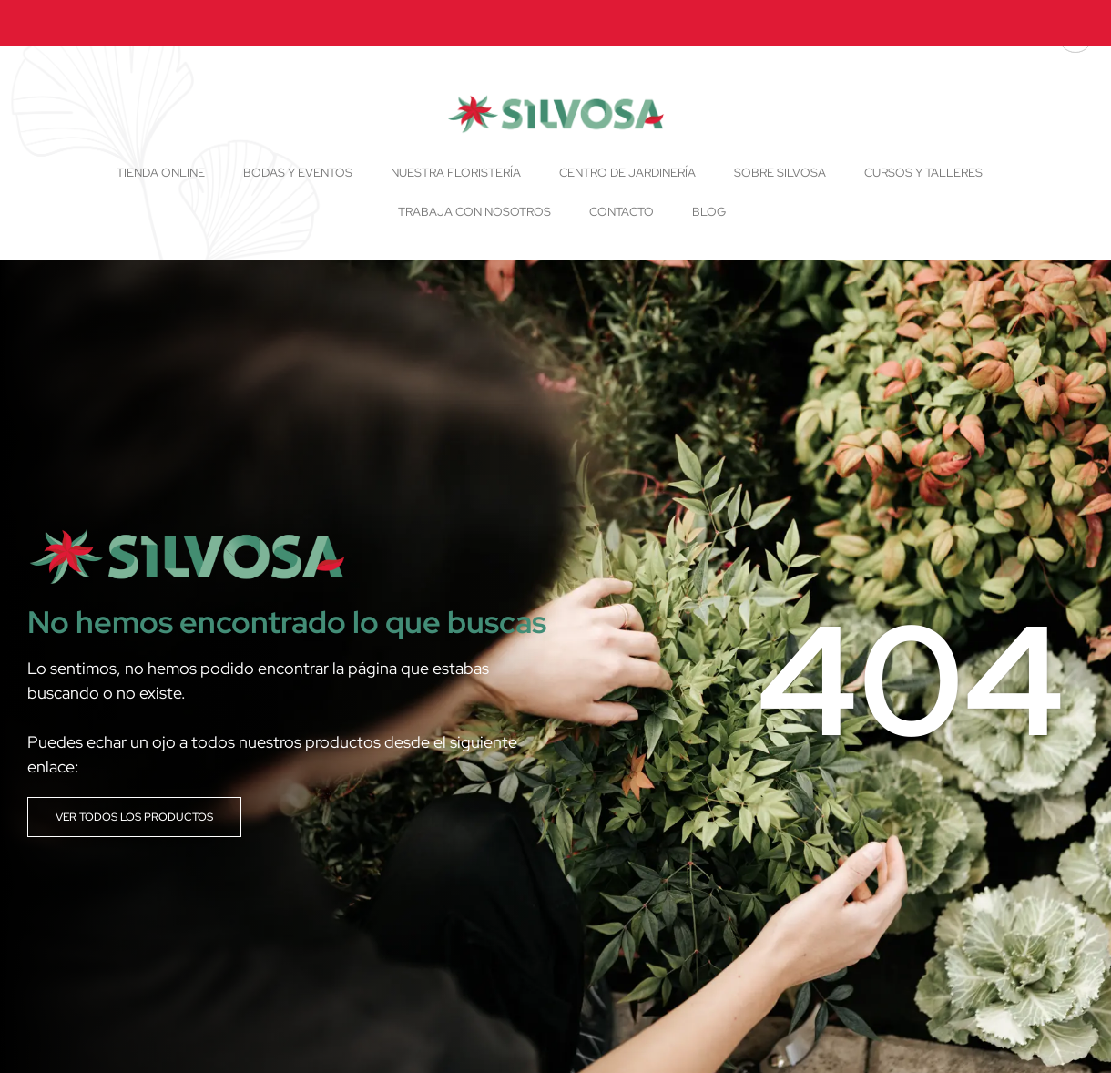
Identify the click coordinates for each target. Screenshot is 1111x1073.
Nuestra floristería (456, 172)
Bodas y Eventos (297, 172)
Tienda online (161, 172)
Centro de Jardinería (627, 172)
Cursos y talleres (923, 172)
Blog (709, 212)
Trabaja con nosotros (474, 212)
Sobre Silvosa (780, 172)
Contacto (621, 212)
